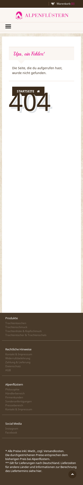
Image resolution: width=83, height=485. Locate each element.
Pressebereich (14, 405)
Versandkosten (54, 451)
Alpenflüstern (41, 15)
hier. (39, 471)
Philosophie (12, 389)
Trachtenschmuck (16, 327)
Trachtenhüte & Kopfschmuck (23, 331)
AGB (8, 370)
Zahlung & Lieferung (17, 362)
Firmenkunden (14, 397)
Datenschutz (13, 366)
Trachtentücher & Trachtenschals (25, 335)
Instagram (11, 428)
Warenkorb (65, 4)
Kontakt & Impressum (18, 354)
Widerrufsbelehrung (17, 358)
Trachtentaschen (15, 323)
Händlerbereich (15, 393)
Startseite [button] (28, 91)
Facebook (11, 432)
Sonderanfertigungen (18, 401)
